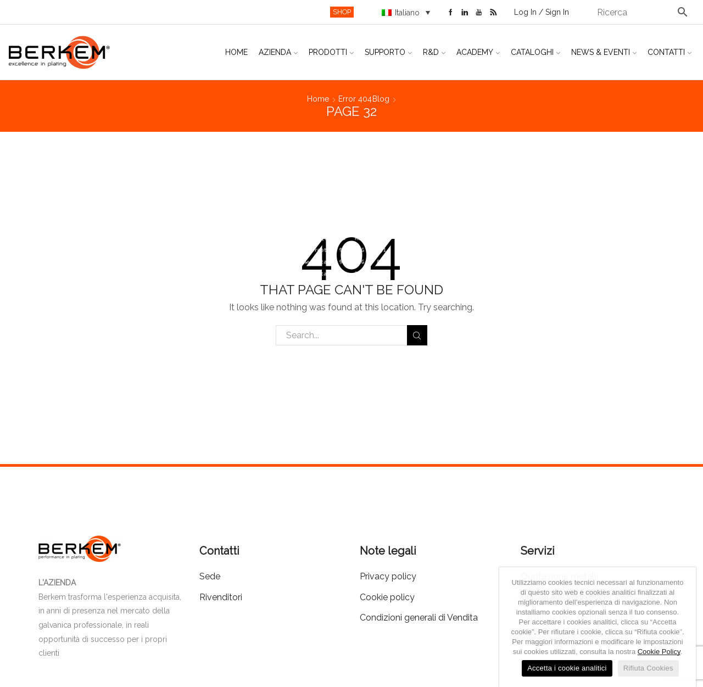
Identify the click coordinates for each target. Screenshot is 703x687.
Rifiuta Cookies (648, 668)
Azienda (278, 52)
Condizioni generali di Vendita (419, 617)
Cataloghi (535, 52)
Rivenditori (220, 597)
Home (236, 52)
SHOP (342, 12)
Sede (209, 576)
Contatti (669, 52)
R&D (434, 52)
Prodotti (331, 52)
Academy (478, 52)
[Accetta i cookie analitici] (682, 627)
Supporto (388, 52)
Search (417, 335)
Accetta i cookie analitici (567, 668)
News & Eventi (604, 52)
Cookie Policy (659, 651)
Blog (380, 98)
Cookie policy (387, 597)
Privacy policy (388, 576)
